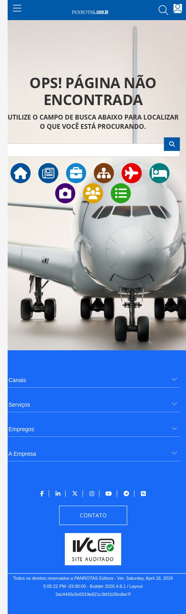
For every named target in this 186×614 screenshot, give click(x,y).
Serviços (19, 404)
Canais (17, 380)
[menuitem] (93, 377)
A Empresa (22, 454)
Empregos (21, 429)
